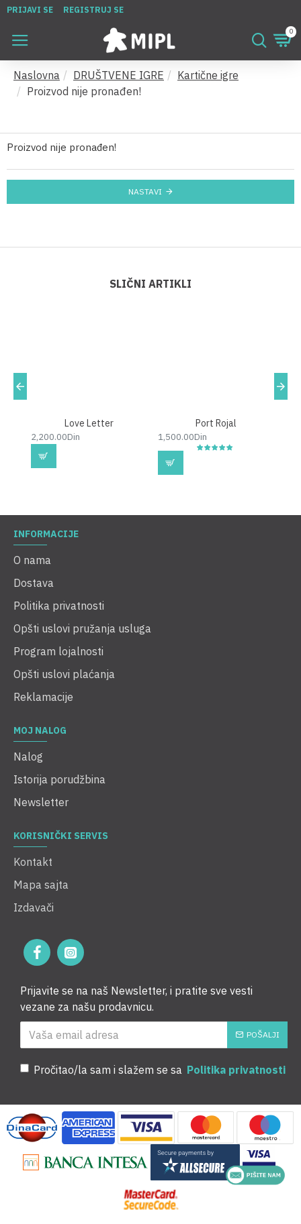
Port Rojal (216, 423)
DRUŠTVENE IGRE (118, 75)
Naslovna (36, 75)
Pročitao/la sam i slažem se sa (154, 1070)
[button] (20, 386)
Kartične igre (208, 75)
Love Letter (89, 423)
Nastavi (145, 191)
